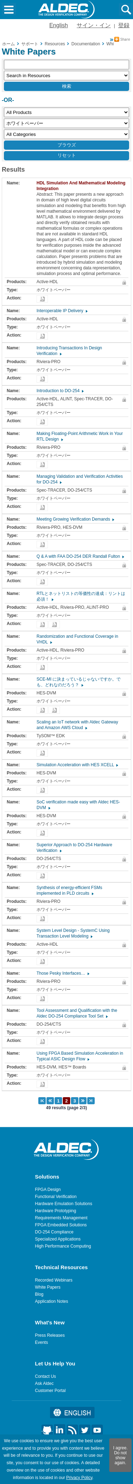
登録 (123, 25)
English (58, 25)
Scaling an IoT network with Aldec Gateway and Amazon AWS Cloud (77, 725)
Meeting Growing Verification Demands (75, 519)
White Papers (48, 1287)
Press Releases (50, 1335)
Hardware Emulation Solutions (63, 1203)
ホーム (8, 43)
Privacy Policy (79, 1477)
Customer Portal (50, 1390)
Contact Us (45, 1376)
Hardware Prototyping (55, 1210)
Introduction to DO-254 (60, 390)
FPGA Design (48, 1189)
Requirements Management (61, 1217)
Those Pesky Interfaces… (63, 973)
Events (41, 1342)
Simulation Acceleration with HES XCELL (77, 764)
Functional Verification (56, 1196)
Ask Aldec (44, 1383)
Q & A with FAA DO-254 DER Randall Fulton (80, 556)
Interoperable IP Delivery (62, 310)
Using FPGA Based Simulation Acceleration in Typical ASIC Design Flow (80, 1056)
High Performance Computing (63, 1246)
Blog (39, 1294)
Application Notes (51, 1301)
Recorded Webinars (54, 1280)
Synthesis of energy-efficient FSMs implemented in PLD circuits (69, 890)
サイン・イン (94, 25)
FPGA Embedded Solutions (61, 1224)
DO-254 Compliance (54, 1232)
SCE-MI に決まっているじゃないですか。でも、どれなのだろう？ (79, 682)
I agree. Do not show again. (120, 1455)
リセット (66, 155)
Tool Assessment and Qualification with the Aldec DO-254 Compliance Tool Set (77, 1013)
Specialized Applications (58, 1239)
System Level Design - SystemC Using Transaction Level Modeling (73, 933)
